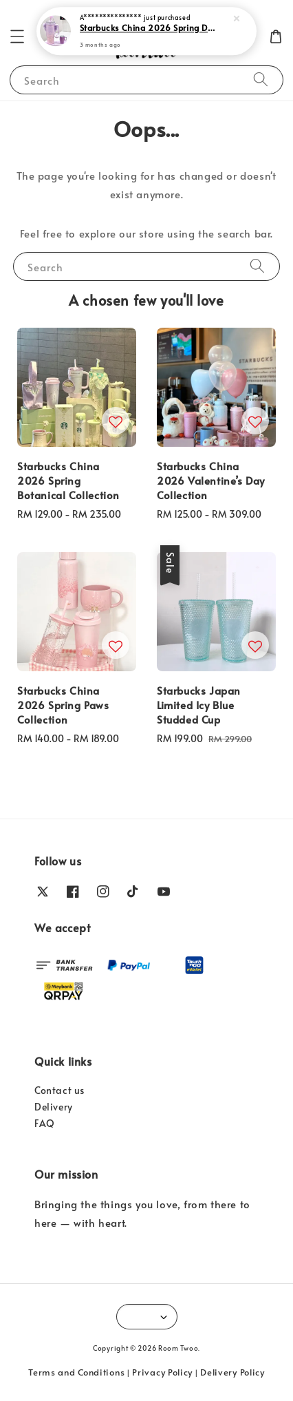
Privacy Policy (162, 1372)
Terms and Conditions (76, 1372)
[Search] (261, 79)
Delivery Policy (232, 1372)
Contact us (59, 1090)
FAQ (44, 1123)
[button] (17, 36)
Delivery (53, 1106)
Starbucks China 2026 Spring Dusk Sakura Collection (147, 26)
